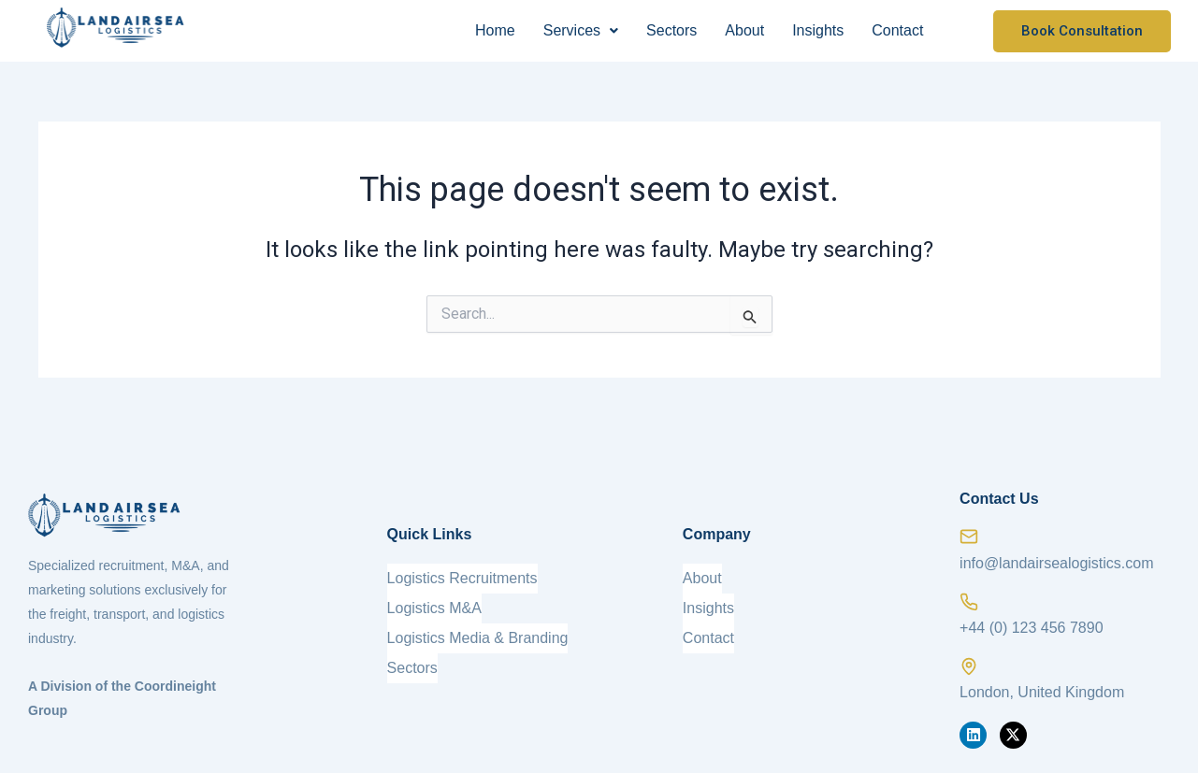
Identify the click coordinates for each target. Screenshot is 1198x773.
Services (580, 30)
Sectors (671, 30)
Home (495, 30)
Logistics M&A (434, 608)
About (744, 30)
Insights (818, 30)
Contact (897, 30)
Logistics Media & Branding (478, 638)
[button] (580, 30)
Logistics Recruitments (462, 578)
